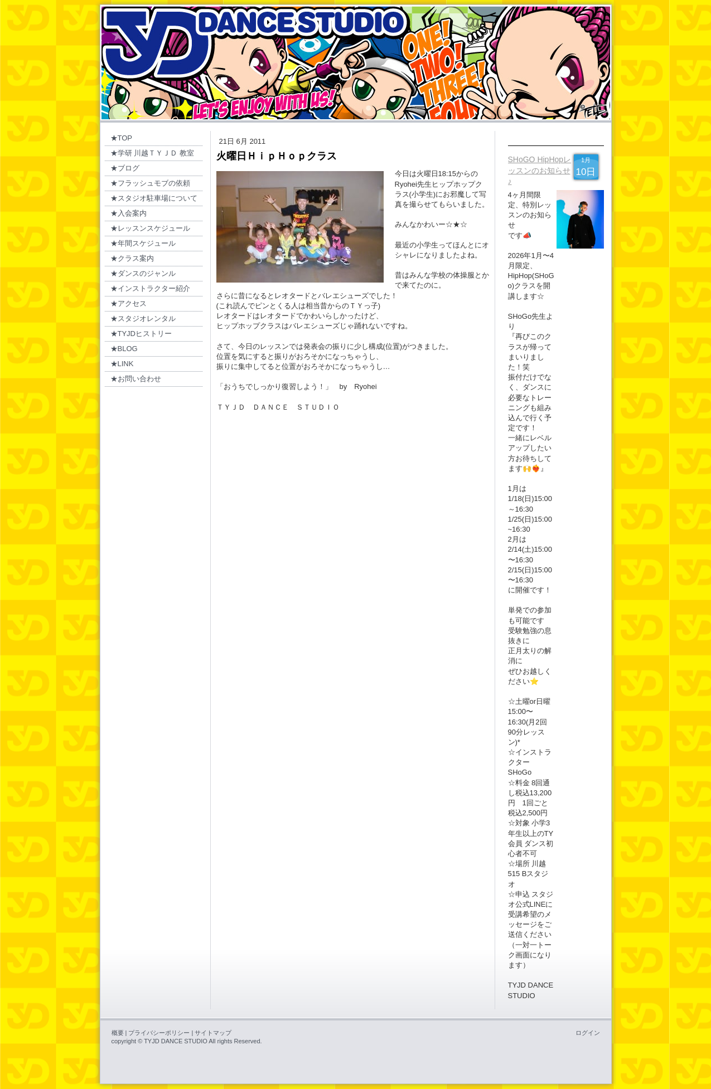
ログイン (587, 1032)
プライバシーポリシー (159, 1032)
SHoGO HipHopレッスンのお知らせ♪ (540, 170)
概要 (118, 1032)
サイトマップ (213, 1032)
